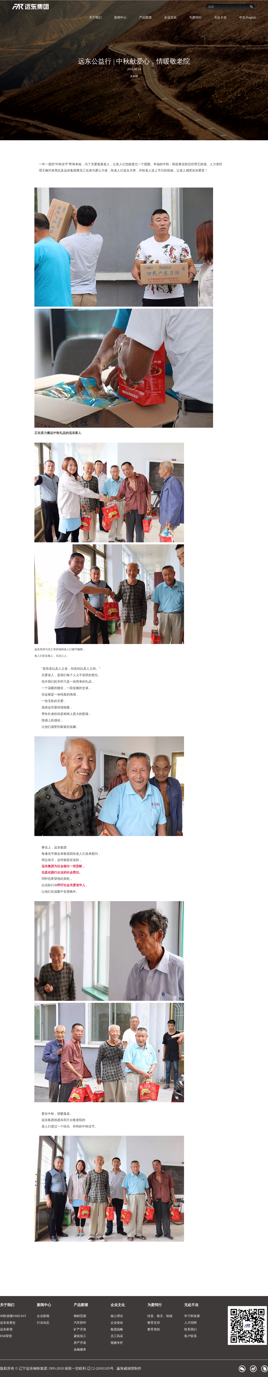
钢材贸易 (80, 1316)
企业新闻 (43, 1316)
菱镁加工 (80, 1336)
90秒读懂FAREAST (13, 1316)
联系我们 (190, 1329)
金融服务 (80, 1349)
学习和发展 (192, 1316)
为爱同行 (195, 17)
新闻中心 (120, 17)
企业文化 (170, 17)
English (251, 17)
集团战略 (117, 1329)
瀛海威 (121, 1368)
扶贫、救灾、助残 (159, 1316)
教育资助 (153, 1329)
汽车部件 (80, 1322)
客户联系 (190, 1336)
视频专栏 (117, 1342)
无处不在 (220, 17)
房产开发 (80, 1342)
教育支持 (153, 1322)
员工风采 (117, 1336)
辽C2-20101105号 (100, 1368)
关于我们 (95, 17)
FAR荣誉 (6, 1336)
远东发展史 (8, 1322)
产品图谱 (145, 17)
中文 (242, 17)
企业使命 (117, 1322)
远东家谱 (6, 1329)
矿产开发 (80, 1329)
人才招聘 (190, 1322)
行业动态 (43, 1322)
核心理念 (117, 1316)
